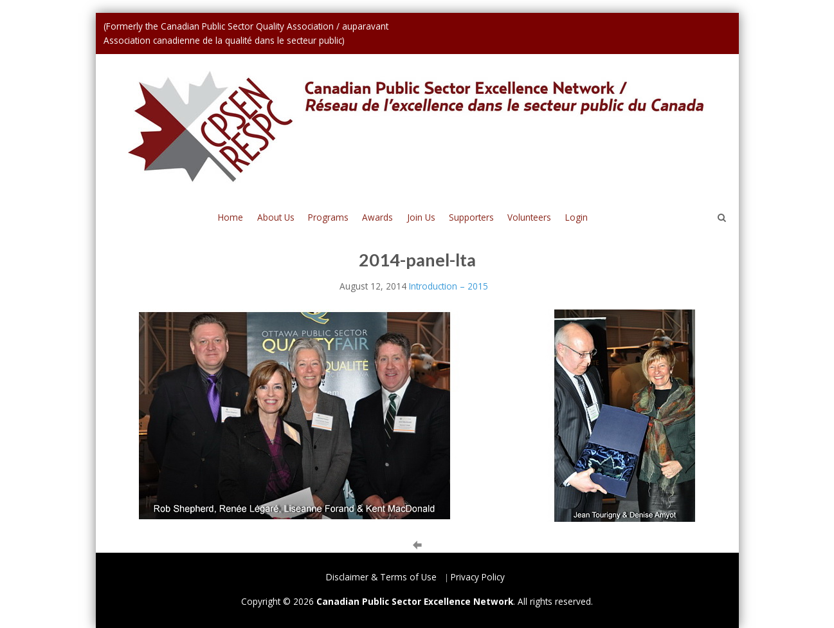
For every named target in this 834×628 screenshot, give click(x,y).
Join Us (421, 217)
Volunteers (529, 217)
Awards (377, 217)
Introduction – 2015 (448, 286)
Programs (328, 217)
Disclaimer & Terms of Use (381, 577)
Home (230, 217)
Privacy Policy (478, 577)
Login (576, 217)
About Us (276, 217)
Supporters (471, 217)
